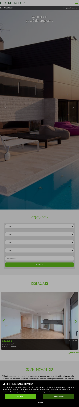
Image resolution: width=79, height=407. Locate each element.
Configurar (39, 402)
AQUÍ (34, 389)
